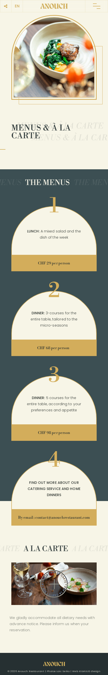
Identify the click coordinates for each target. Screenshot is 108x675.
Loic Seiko (63, 671)
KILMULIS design (90, 671)
